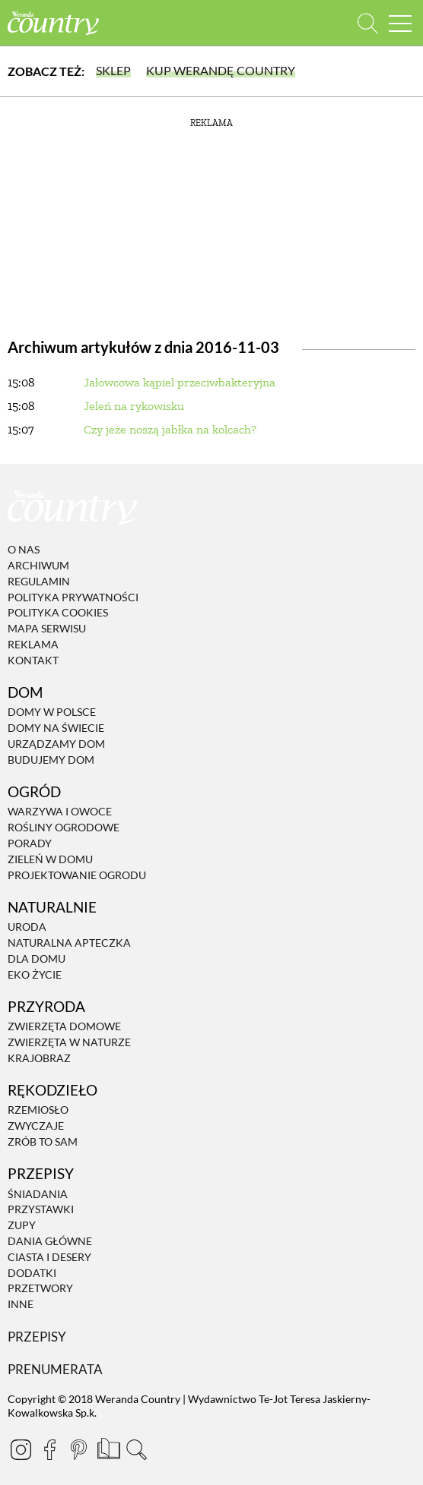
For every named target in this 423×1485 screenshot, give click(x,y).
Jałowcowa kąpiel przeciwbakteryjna (179, 382)
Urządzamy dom (56, 743)
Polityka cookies (58, 613)
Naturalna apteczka (69, 942)
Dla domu (36, 958)
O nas (24, 549)
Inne (20, 1303)
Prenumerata (55, 1369)
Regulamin (39, 581)
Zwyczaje (36, 1125)
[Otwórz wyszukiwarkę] (368, 23)
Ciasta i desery (49, 1256)
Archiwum (38, 565)
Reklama (33, 644)
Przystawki (41, 1209)
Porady (30, 843)
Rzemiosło (38, 1110)
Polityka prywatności (73, 597)
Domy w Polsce (52, 712)
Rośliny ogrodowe (63, 827)
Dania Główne (50, 1240)
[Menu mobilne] (400, 23)
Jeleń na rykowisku (134, 406)
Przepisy (37, 1337)
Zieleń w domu (50, 859)
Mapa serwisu (47, 628)
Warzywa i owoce (60, 812)
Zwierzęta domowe (64, 1026)
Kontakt (33, 660)
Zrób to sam (43, 1141)
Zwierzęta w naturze (69, 1042)
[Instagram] (20, 1449)
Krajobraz (39, 1057)
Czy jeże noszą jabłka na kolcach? (170, 429)
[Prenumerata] (107, 1447)
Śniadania (38, 1193)
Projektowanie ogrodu (77, 875)
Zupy (22, 1225)
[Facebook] (49, 1449)
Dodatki (32, 1272)
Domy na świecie (56, 727)
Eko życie (35, 974)
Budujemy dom (51, 759)
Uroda (27, 926)
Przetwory (40, 1288)
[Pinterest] (78, 1449)
